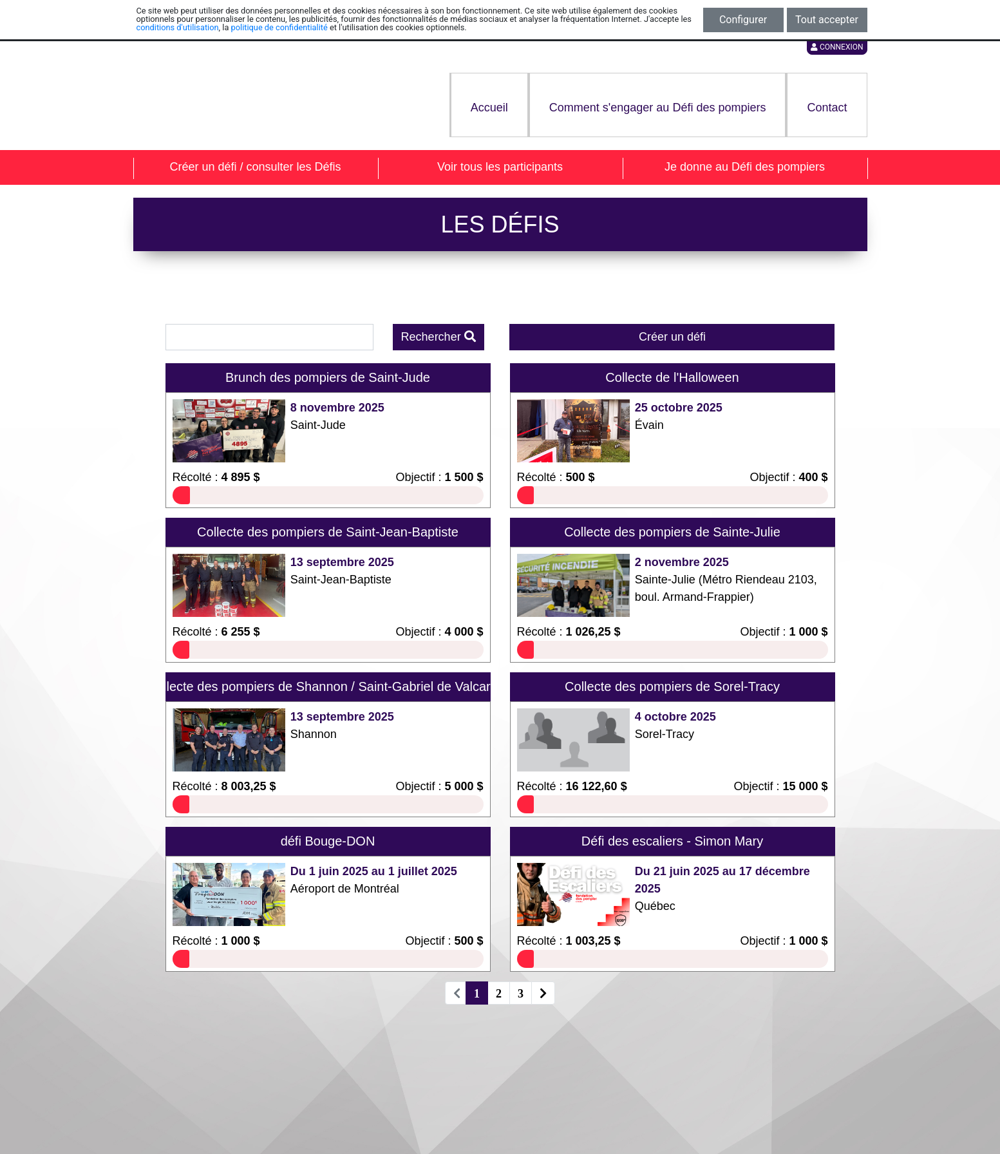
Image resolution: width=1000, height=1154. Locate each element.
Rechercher (438, 336)
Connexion (837, 47)
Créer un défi (672, 336)
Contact (827, 107)
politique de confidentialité (279, 27)
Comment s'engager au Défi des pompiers (657, 107)
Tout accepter (826, 20)
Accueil (489, 107)
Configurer (743, 20)
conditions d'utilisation (178, 27)
